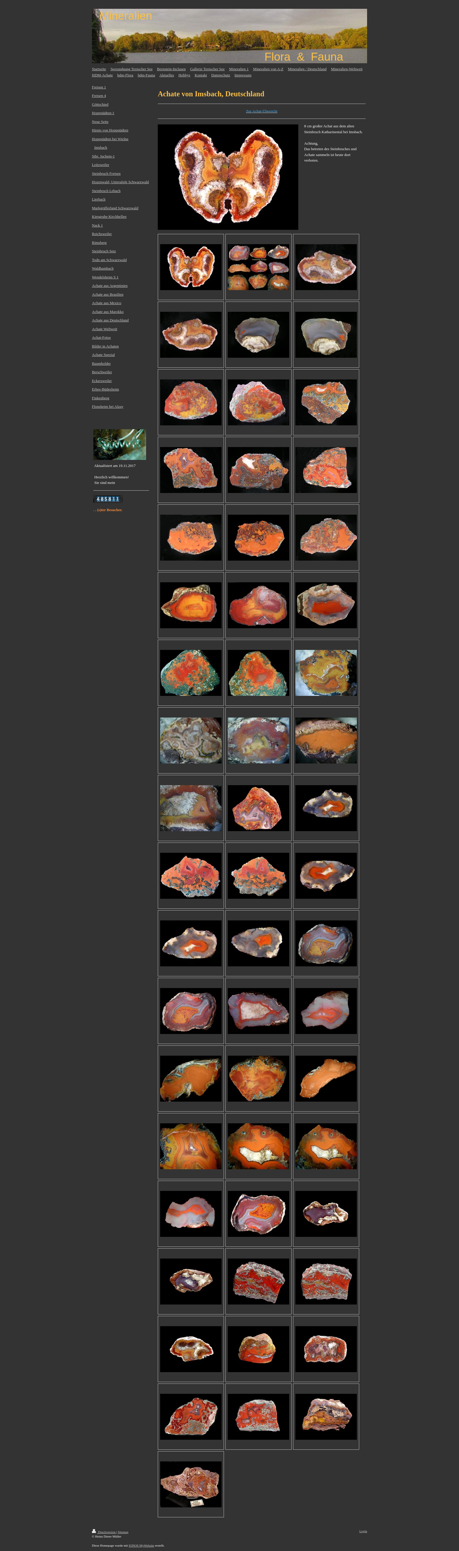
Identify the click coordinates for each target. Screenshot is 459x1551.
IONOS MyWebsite (141, 1545)
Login (363, 1531)
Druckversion (104, 1532)
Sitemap (123, 1532)
